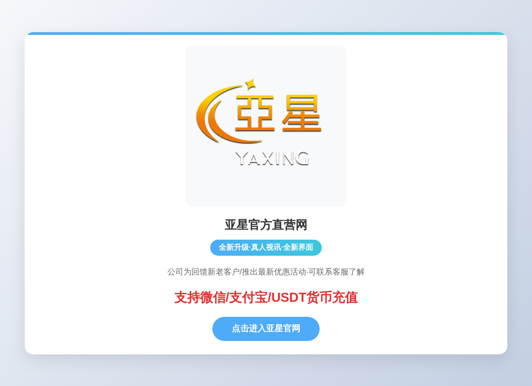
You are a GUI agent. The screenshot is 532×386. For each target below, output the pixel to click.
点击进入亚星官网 (266, 328)
